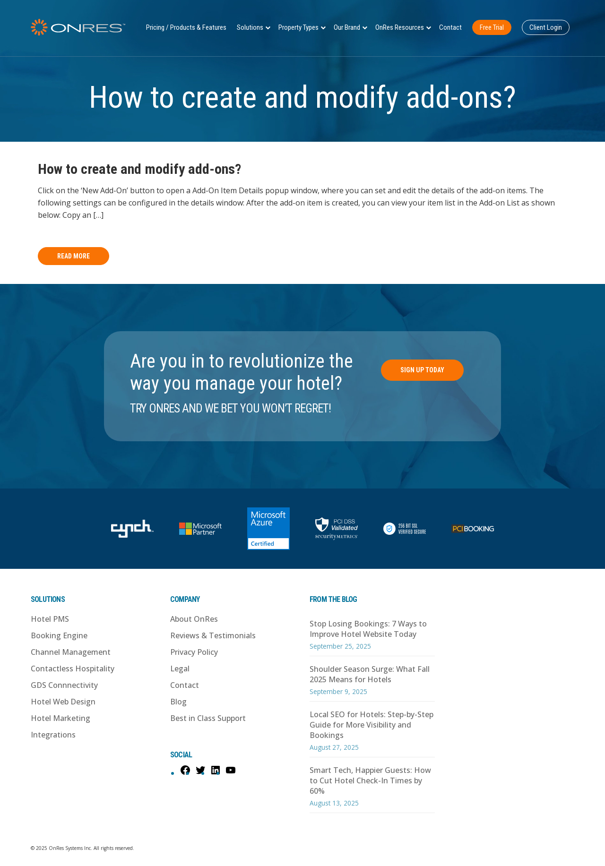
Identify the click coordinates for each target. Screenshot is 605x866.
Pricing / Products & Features (186, 27)
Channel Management (71, 652)
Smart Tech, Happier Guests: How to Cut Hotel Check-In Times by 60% (370, 780)
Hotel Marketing (60, 718)
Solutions (250, 27)
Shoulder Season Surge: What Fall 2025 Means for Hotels (370, 674)
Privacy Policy (194, 652)
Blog (178, 701)
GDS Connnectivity (64, 685)
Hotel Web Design (63, 701)
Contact (450, 27)
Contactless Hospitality (72, 668)
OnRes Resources (399, 27)
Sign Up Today (422, 370)
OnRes (78, 27)
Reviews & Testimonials (213, 635)
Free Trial (492, 27)
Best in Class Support (208, 718)
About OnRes (194, 619)
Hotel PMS (50, 619)
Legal (180, 668)
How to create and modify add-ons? (139, 169)
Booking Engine (59, 635)
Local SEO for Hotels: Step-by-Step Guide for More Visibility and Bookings (371, 724)
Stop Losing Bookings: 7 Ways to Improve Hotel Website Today (368, 628)
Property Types (298, 27)
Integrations (53, 734)
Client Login (545, 27)
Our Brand (347, 27)
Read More (73, 256)
